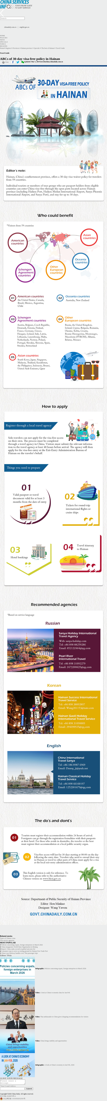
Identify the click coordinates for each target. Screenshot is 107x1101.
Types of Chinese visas (7, 938)
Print (6, 62)
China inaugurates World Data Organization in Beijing (19, 947)
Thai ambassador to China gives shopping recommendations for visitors (64, 1017)
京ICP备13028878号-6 (8, 1097)
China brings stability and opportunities (53, 1041)
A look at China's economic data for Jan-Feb (55, 993)
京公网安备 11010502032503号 (14, 1099)
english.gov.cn (24, 27)
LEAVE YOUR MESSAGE (11, 1078)
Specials (4, 42)
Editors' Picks (6, 955)
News (2, 40)
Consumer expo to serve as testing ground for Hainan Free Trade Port (24, 951)
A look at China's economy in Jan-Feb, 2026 (59, 1065)
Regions (3, 46)
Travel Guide (60, 48)
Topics (3, 44)
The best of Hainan (47, 48)
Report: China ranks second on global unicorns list (18, 949)
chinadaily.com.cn (10, 27)
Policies (3, 38)
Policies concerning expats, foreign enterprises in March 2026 (22, 945)
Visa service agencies (7, 940)
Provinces (16, 48)
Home (2, 36)
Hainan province (26, 48)
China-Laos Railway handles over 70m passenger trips (19, 953)
